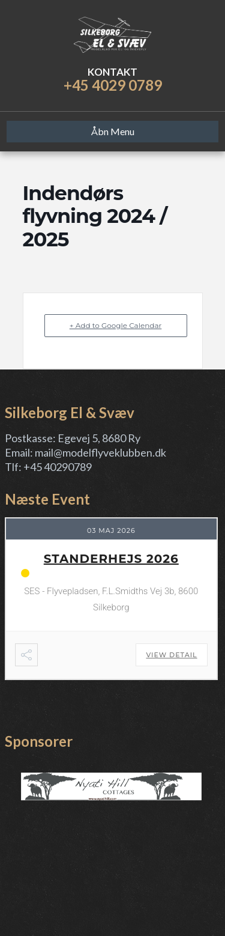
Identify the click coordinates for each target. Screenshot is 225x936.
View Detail (171, 655)
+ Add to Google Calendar (116, 325)
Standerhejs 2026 (111, 559)
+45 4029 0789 (113, 85)
